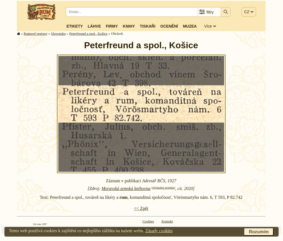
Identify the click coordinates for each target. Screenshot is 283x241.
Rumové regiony (36, 34)
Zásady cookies (158, 230)
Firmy (112, 26)
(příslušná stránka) (163, 187)
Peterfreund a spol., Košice (88, 34)
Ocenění (169, 26)
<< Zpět (141, 208)
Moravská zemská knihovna (126, 188)
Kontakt (167, 221)
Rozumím (259, 231)
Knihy (129, 26)
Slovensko (58, 34)
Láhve (94, 26)
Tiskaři (147, 26)
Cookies (148, 221)
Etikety (74, 26)
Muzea (190, 26)
